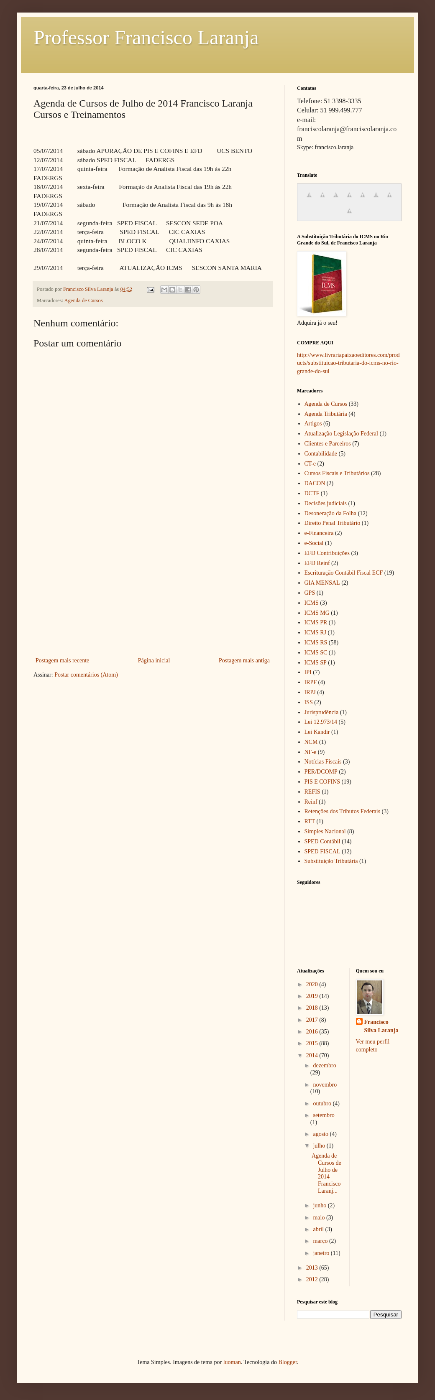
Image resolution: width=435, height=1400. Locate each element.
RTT (309, 821)
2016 (313, 1031)
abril (319, 1229)
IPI (308, 672)
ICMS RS (316, 642)
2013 (313, 1268)
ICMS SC (316, 652)
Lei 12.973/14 (321, 722)
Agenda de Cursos (83, 300)
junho (320, 1205)
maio (319, 1217)
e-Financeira (319, 533)
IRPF (310, 682)
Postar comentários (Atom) (86, 675)
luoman (232, 1362)
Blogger (287, 1362)
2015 (313, 1043)
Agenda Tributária (325, 414)
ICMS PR (316, 622)
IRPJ (310, 692)
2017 (313, 1020)
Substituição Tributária (331, 861)
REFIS (312, 792)
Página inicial (154, 660)
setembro (323, 1115)
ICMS (311, 603)
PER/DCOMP (321, 772)
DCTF (312, 493)
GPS (309, 593)
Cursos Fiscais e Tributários (337, 473)
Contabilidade (321, 454)
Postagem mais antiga (244, 660)
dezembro (324, 1065)
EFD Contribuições (327, 553)
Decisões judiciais (325, 503)
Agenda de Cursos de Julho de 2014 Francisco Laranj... (326, 1173)
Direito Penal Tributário (332, 523)
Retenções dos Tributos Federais (342, 811)
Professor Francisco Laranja (145, 37)
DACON (314, 483)
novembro (325, 1085)
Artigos (313, 423)
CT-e (310, 464)
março (321, 1241)
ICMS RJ (315, 632)
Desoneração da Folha (330, 513)
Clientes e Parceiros (327, 443)
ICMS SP (315, 662)
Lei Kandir (317, 732)
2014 (313, 1055)
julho (319, 1146)
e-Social (314, 543)
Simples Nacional (325, 831)
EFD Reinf (317, 563)
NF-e (310, 752)
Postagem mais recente (62, 660)
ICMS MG (317, 613)
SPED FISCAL (322, 851)
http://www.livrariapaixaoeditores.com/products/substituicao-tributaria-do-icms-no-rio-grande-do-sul (348, 363)
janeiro (321, 1253)
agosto (321, 1134)
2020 (313, 984)
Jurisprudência (321, 712)
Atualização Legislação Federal (341, 433)
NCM (311, 742)
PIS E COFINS (322, 782)
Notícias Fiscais (323, 762)
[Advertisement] (152, 592)
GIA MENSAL (322, 583)
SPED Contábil (322, 841)
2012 (313, 1279)
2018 (313, 1008)
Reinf (310, 802)
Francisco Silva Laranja (381, 1026)
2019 (313, 996)
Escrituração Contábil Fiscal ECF (343, 573)
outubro (323, 1103)
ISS (308, 702)
